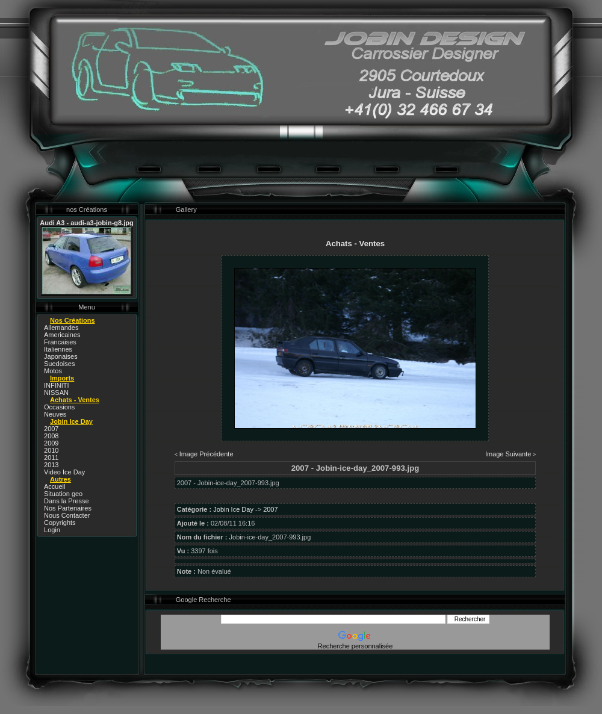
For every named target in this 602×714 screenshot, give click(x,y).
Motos (53, 370)
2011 (51, 457)
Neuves (55, 414)
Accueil (54, 486)
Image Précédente (206, 454)
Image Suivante (508, 454)
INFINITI (56, 385)
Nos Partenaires (68, 508)
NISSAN (56, 392)
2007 (51, 428)
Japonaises (61, 356)
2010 (51, 450)
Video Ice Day (64, 472)
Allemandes (61, 327)
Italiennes (58, 349)
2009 (51, 443)
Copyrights (60, 522)
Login (52, 529)
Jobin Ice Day (233, 509)
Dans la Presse (66, 500)
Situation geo (63, 493)
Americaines (62, 334)
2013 (51, 464)
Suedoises (59, 363)
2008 (51, 435)
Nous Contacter (67, 515)
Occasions (59, 407)
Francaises (60, 342)
